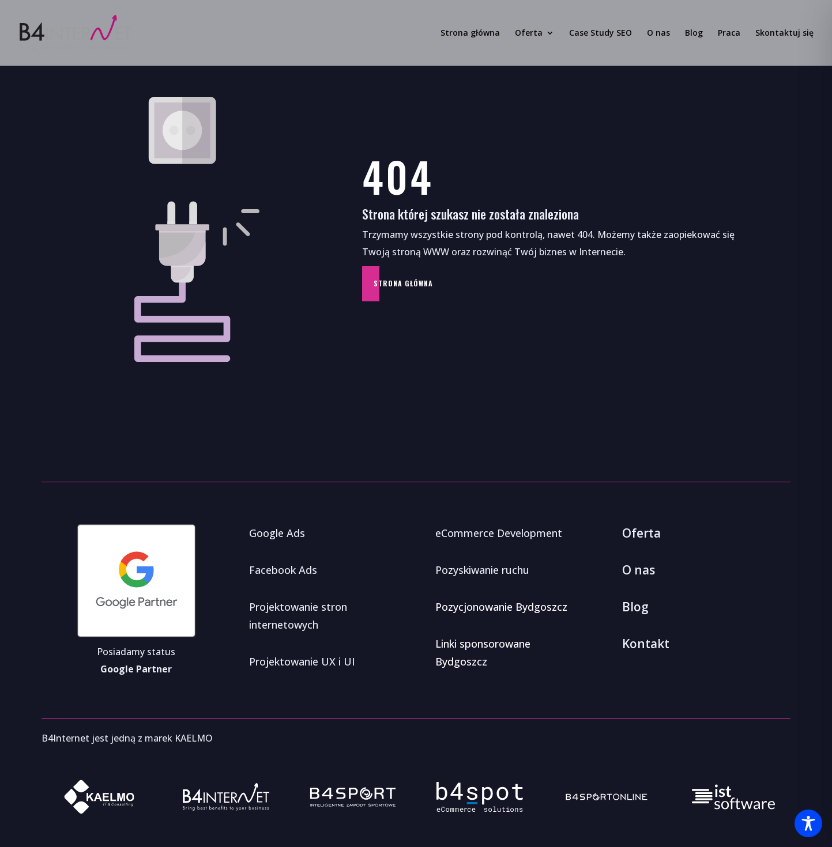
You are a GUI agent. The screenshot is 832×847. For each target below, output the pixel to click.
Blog (694, 33)
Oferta (529, 33)
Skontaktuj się (784, 33)
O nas (658, 33)
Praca (729, 33)
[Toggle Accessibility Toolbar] (808, 823)
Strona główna (470, 33)
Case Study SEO (600, 33)
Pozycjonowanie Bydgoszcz (501, 607)
